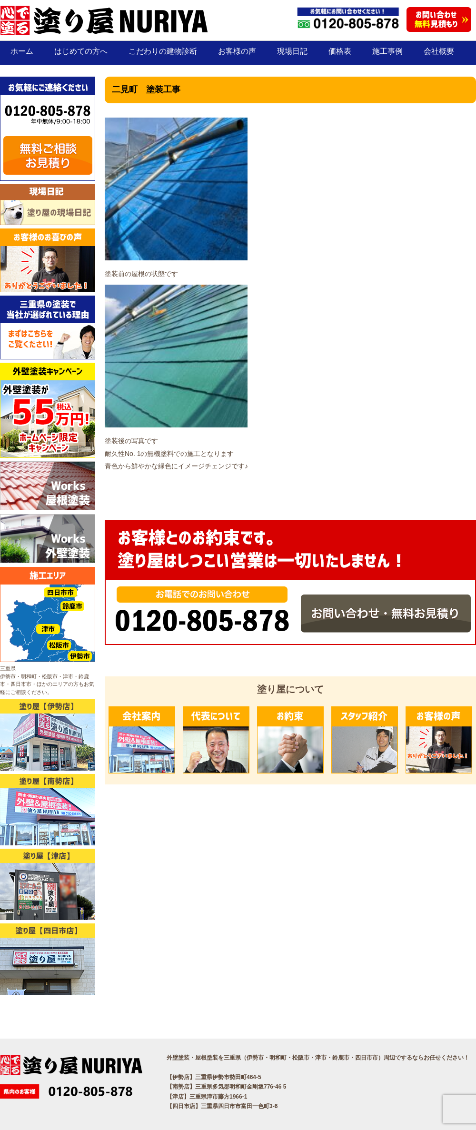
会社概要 (439, 51)
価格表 (339, 51)
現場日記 (292, 51)
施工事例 (387, 51)
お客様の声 (237, 51)
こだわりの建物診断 (163, 51)
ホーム (21, 51)
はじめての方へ (81, 51)
